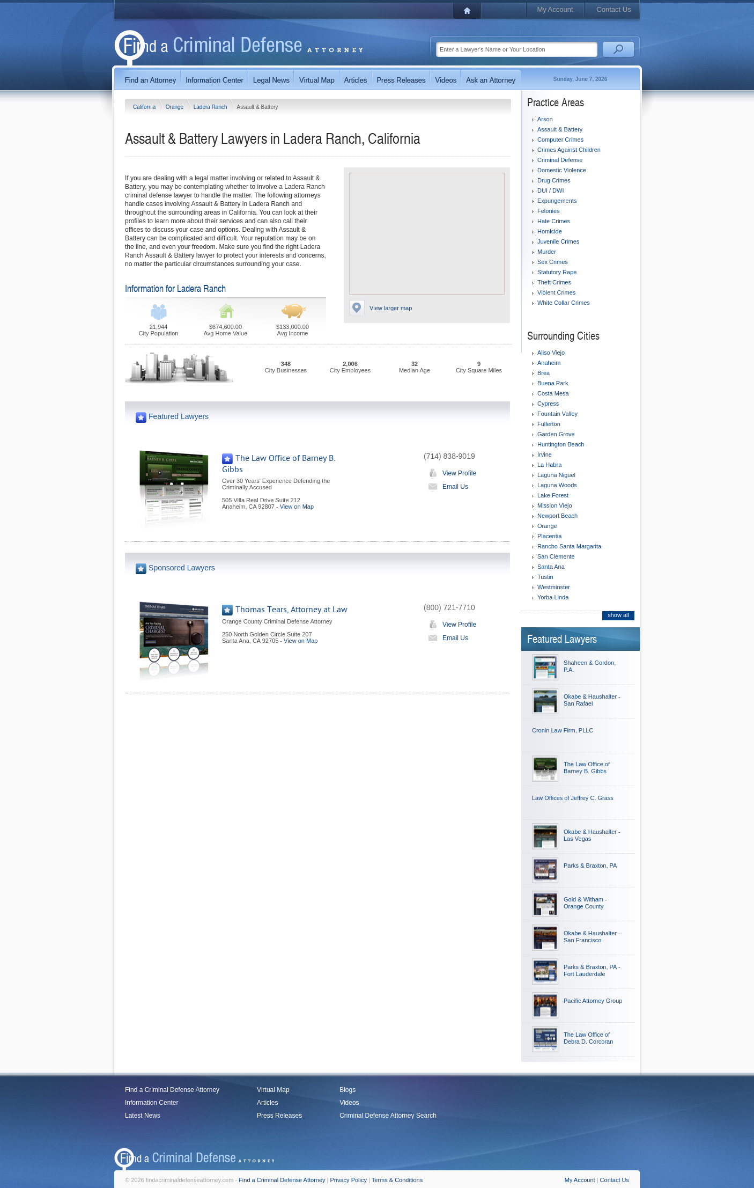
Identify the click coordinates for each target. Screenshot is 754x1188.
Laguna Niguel (556, 475)
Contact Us (613, 9)
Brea (543, 373)
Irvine (544, 454)
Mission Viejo (554, 505)
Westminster (553, 587)
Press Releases (279, 1115)
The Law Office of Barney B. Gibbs (587, 767)
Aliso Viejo (551, 352)
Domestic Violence (561, 170)
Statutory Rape (556, 272)
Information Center (151, 1102)
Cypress (548, 403)
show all (618, 615)
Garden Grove (556, 434)
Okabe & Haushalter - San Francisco (592, 936)
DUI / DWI (550, 190)
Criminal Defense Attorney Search (388, 1115)
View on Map (297, 506)
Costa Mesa (553, 393)
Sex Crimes (552, 262)
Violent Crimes (556, 292)
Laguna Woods (557, 485)
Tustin (545, 577)
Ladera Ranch (211, 107)
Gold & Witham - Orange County (585, 903)
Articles (267, 1102)
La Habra (549, 464)
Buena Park (552, 383)
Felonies (548, 211)
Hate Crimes (553, 221)
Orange (175, 107)
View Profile (450, 473)
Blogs (347, 1090)
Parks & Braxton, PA (590, 865)
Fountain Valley (557, 413)
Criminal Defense (559, 160)
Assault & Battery (559, 129)
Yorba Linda (552, 597)
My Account (555, 9)
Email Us (446, 486)
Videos (349, 1102)
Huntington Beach (560, 444)
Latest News (142, 1115)
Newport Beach (557, 515)
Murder (546, 251)
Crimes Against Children (569, 149)
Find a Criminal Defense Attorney (172, 1090)
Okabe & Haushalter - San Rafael (592, 700)
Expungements (556, 200)
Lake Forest (552, 495)
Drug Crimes (554, 180)
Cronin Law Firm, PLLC (562, 730)
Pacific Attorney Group (593, 1001)
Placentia (549, 536)
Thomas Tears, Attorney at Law (291, 609)
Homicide (549, 231)
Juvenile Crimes (558, 241)
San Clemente (556, 556)
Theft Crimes (554, 282)
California (145, 107)
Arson (545, 119)
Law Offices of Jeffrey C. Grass (572, 798)
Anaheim (548, 363)
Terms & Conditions (397, 1180)
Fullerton (548, 424)
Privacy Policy (348, 1180)
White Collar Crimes (563, 302)
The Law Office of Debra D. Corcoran (588, 1038)
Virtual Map (273, 1090)
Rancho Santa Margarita (569, 546)
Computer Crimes (560, 139)
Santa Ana (551, 566)
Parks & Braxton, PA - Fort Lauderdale (592, 970)
